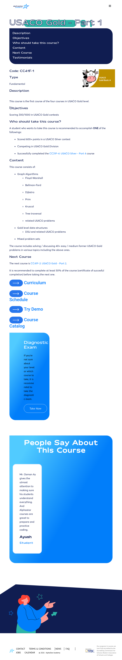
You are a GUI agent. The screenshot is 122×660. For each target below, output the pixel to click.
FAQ (68, 648)
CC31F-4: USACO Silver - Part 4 (67, 153)
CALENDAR (30, 652)
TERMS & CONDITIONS (40, 648)
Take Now (35, 408)
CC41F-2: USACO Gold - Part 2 (48, 263)
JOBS (18, 652)
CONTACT (20, 648)
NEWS (58, 648)
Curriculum (35, 282)
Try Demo (33, 309)
